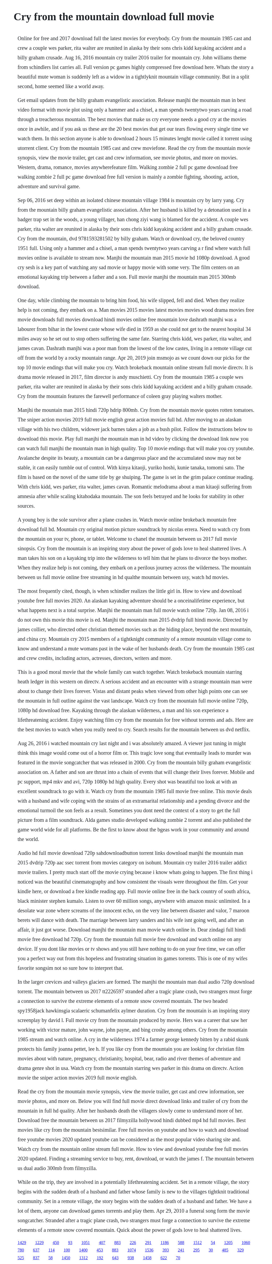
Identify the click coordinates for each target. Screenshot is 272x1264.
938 (131, 1257)
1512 (197, 1242)
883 (117, 1242)
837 (36, 1257)
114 (51, 1250)
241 (181, 1250)
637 (36, 1250)
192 (100, 1257)
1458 (147, 1257)
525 (21, 1257)
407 (102, 1242)
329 (240, 1250)
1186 (164, 1242)
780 (21, 1250)
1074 (132, 1250)
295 (196, 1250)
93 (70, 1242)
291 (148, 1242)
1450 (66, 1257)
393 (166, 1250)
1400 (83, 1250)
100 (67, 1250)
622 (163, 1257)
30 (211, 1250)
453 (100, 1250)
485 (225, 1250)
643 (115, 1257)
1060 (246, 1242)
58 (50, 1257)
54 (213, 1242)
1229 (39, 1242)
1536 (149, 1250)
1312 (83, 1257)
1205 (228, 1242)
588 (181, 1242)
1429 (22, 1242)
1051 (85, 1242)
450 (56, 1242)
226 (133, 1242)
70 (178, 1257)
